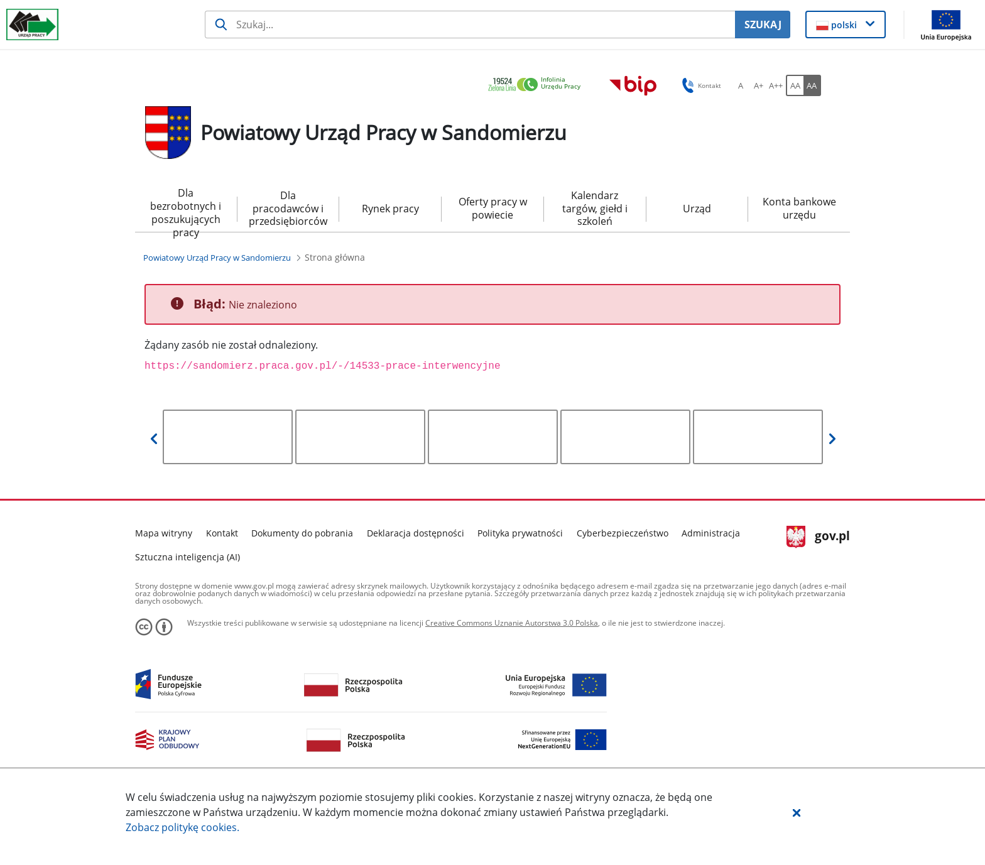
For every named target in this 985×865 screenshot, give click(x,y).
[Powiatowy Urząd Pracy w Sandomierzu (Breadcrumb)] (217, 257)
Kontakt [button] (699, 85)
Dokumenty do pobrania (302, 533)
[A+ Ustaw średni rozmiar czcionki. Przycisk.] (758, 85)
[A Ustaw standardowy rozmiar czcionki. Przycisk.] (740, 85)
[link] (537, 85)
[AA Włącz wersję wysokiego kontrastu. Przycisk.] (812, 85)
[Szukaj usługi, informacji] (470, 24)
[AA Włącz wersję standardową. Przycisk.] (794, 85)
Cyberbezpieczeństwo (622, 533)
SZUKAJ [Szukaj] (762, 24)
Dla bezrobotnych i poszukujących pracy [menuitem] (185, 209)
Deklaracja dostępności (415, 533)
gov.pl (818, 537)
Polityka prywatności (520, 533)
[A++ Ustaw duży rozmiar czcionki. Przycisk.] (775, 85)
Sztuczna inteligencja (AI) (187, 557)
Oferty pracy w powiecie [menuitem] (493, 208)
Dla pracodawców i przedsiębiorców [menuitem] (288, 208)
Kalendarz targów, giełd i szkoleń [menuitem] (595, 208)
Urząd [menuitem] (697, 208)
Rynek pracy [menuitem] (390, 208)
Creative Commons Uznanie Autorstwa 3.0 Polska (511, 622)
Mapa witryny (163, 533)
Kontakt (222, 533)
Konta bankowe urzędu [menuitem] (799, 208)
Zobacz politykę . (182, 827)
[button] (796, 812)
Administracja (711, 533)
